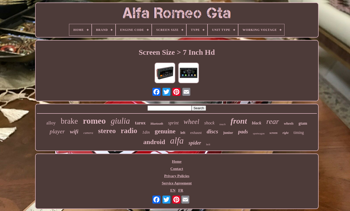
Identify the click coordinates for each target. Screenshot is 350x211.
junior (228, 133)
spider (195, 143)
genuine (165, 131)
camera (88, 133)
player (57, 131)
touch (222, 124)
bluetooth (156, 123)
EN (172, 190)
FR (180, 190)
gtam (303, 123)
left (182, 133)
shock (209, 122)
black (256, 123)
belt (208, 144)
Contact (176, 169)
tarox (140, 122)
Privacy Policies (176, 176)
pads (243, 132)
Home (176, 161)
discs (212, 131)
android (154, 142)
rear (272, 121)
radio (129, 131)
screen (274, 133)
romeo (94, 120)
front (239, 120)
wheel (191, 121)
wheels (289, 123)
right (285, 133)
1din (146, 132)
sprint (173, 122)
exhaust (196, 133)
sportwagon (259, 133)
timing (298, 132)
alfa (177, 141)
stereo (107, 131)
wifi (74, 131)
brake (69, 121)
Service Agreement (177, 183)
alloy (51, 122)
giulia (120, 120)
